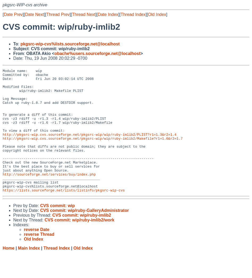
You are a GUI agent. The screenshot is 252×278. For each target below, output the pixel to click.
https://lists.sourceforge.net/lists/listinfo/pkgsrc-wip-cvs (64, 214)
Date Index (108, 14)
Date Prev (13, 14)
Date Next (34, 14)
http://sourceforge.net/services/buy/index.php (49, 195)
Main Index (29, 273)
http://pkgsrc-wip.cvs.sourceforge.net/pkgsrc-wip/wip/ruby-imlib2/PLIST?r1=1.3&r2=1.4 (89, 148)
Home (8, 273)
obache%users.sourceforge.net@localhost (97, 53)
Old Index (157, 14)
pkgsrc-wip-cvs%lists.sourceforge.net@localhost (70, 44)
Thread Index (133, 14)
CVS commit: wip (57, 230)
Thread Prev (58, 14)
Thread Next (83, 14)
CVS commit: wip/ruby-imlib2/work (79, 244)
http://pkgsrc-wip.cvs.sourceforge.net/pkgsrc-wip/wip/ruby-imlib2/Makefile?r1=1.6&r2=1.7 (93, 152)
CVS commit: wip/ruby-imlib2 (81, 240)
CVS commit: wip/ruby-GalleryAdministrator (84, 235)
